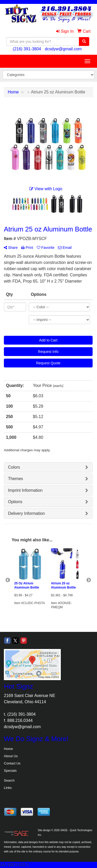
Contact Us (12, 763)
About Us (11, 756)
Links (8, 788)
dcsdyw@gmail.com (63, 49)
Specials (10, 771)
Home (8, 749)
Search (9, 780)
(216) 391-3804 (27, 49)
